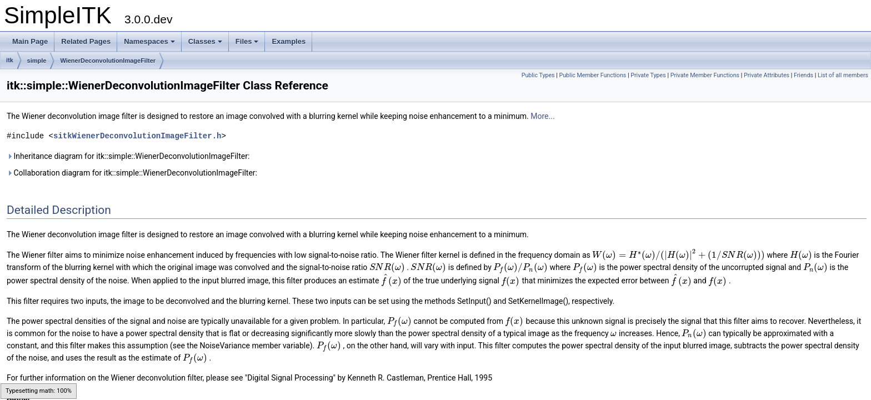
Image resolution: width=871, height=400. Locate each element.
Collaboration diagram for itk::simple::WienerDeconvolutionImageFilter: (132, 172)
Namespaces (149, 41)
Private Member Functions (704, 75)
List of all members (843, 75)
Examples (289, 41)
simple (37, 60)
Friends (803, 75)
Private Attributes (766, 75)
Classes (205, 41)
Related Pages (86, 41)
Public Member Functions (593, 75)
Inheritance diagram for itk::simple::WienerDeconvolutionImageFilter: (128, 156)
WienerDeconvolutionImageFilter (108, 60)
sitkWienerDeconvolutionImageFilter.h (137, 136)
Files (247, 41)
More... (542, 116)
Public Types (538, 75)
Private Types (648, 75)
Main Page (30, 41)
